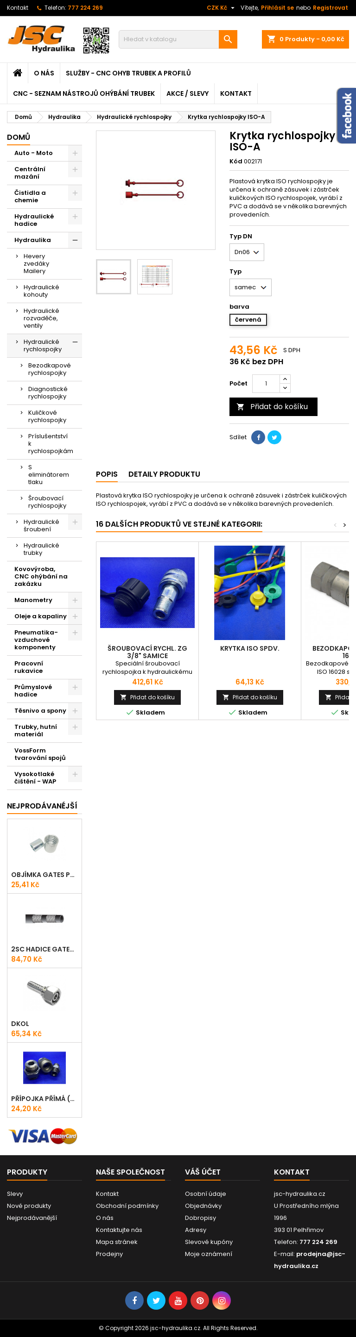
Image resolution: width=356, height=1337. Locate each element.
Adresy (195, 1229)
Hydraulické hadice (34, 220)
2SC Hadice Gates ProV (44, 949)
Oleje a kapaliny (40, 616)
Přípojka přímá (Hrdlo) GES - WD (44, 1098)
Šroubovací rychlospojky (47, 502)
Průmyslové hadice (33, 691)
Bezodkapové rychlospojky (49, 369)
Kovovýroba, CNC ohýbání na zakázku (41, 576)
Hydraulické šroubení (41, 525)
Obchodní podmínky (127, 1205)
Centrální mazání (29, 173)
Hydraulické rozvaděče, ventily (41, 318)
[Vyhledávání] (178, 39)
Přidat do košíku (272, 406)
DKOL (20, 1023)
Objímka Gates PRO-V (44, 874)
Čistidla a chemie (30, 196)
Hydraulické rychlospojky (43, 345)
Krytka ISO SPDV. (250, 648)
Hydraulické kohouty (41, 291)
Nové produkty (29, 1205)
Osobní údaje (205, 1193)
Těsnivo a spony (40, 710)
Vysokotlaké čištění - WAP (35, 778)
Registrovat (330, 8)
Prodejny (109, 1254)
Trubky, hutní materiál (35, 730)
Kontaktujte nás (119, 1229)
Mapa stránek (117, 1242)
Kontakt (17, 8)
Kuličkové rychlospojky (47, 416)
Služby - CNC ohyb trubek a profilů (128, 73)
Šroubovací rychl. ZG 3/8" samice (147, 652)
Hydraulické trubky (41, 549)
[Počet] (266, 383)
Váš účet (203, 1172)
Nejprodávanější (32, 1217)
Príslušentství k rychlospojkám (50, 443)
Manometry (33, 600)
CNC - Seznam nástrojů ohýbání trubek (84, 93)
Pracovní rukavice (28, 667)
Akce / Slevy (187, 93)
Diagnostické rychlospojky (48, 393)
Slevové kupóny (209, 1242)
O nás (44, 73)
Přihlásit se (277, 8)
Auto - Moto (33, 153)
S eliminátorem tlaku (48, 474)
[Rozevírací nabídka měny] (222, 8)
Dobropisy (200, 1217)
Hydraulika (32, 240)
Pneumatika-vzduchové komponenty (36, 640)
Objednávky (203, 1205)
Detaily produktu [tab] (164, 474)
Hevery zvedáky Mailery (36, 263)
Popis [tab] (107, 474)
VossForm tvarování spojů (40, 754)
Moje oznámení (208, 1254)
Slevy (15, 1193)
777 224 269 (85, 8)
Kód (235, 161)
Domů (18, 137)
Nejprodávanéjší (42, 806)
